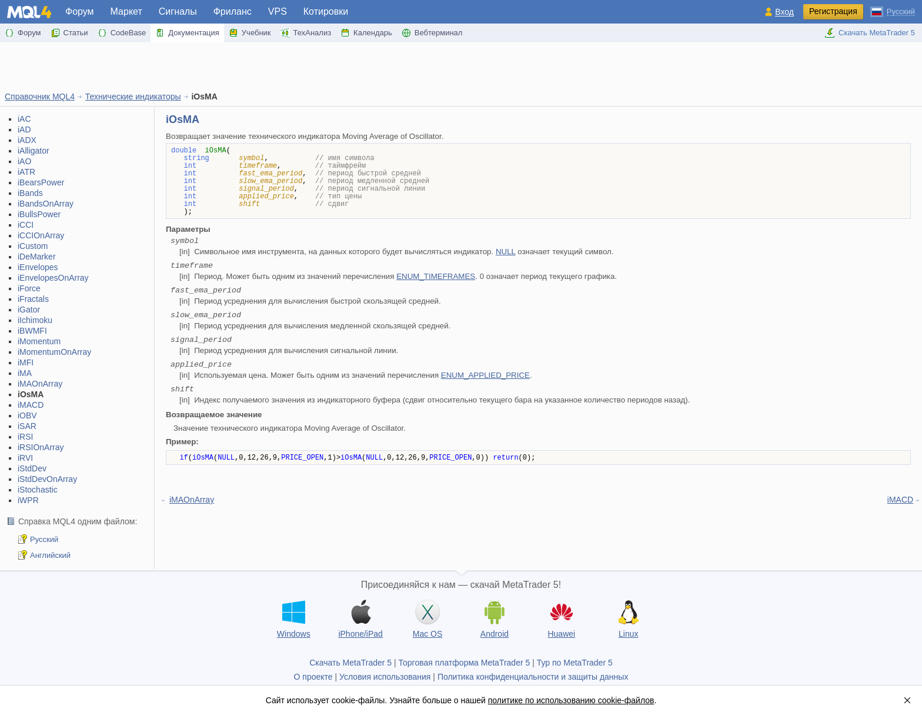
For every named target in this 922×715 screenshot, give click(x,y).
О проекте (313, 676)
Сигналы (178, 11)
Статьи (69, 33)
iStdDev (32, 468)
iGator (29, 309)
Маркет (126, 11)
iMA (25, 373)
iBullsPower (39, 214)
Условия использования (384, 676)
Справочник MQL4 (40, 96)
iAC (24, 119)
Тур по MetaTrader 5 (575, 662)
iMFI (26, 362)
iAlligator (33, 150)
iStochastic (38, 489)
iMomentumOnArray (54, 352)
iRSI (25, 436)
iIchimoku (35, 320)
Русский (44, 539)
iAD (24, 129)
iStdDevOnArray (47, 479)
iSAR (27, 426)
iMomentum (39, 341)
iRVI (25, 458)
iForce (29, 288)
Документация (187, 33)
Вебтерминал (432, 33)
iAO (24, 161)
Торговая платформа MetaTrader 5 (464, 662)
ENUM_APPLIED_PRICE (485, 375)
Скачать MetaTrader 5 (869, 33)
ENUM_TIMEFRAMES (435, 276)
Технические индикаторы (133, 96)
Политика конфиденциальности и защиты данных (533, 676)
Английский (50, 555)
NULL (506, 251)
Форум (79, 11)
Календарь (366, 33)
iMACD (31, 405)
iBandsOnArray (46, 203)
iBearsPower (41, 182)
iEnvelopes (38, 267)
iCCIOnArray (41, 235)
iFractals (33, 299)
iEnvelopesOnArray (53, 277)
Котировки (325, 11)
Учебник (250, 33)
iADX (27, 140)
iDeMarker (37, 256)
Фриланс (232, 11)
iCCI (26, 225)
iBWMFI (32, 330)
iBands (30, 193)
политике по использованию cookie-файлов (571, 700)
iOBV (27, 415)
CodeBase (122, 33)
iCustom (33, 246)
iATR (26, 172)
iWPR (28, 500)
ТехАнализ (306, 33)
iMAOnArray (40, 383)
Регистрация (833, 11)
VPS (277, 11)
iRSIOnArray (41, 447)
